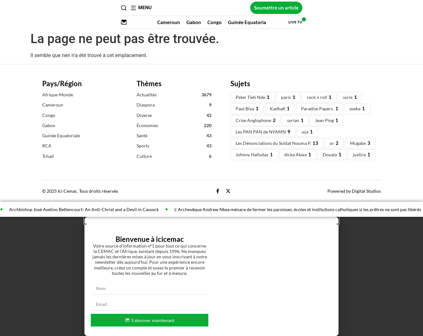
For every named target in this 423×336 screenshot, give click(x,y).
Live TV (374, 22)
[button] (211, 220)
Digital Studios (366, 191)
